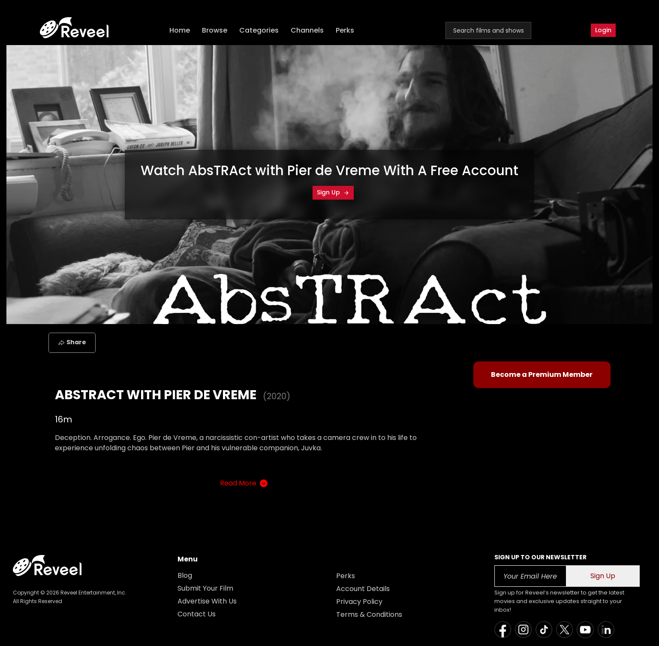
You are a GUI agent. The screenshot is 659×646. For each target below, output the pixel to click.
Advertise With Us (207, 601)
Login (603, 30)
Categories (259, 30)
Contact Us (197, 614)
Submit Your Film (205, 588)
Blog (185, 575)
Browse (214, 30)
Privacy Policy (359, 602)
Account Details (363, 589)
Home (179, 30)
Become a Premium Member (542, 374)
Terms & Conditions (369, 614)
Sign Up (333, 192)
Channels (307, 30)
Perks (345, 30)
